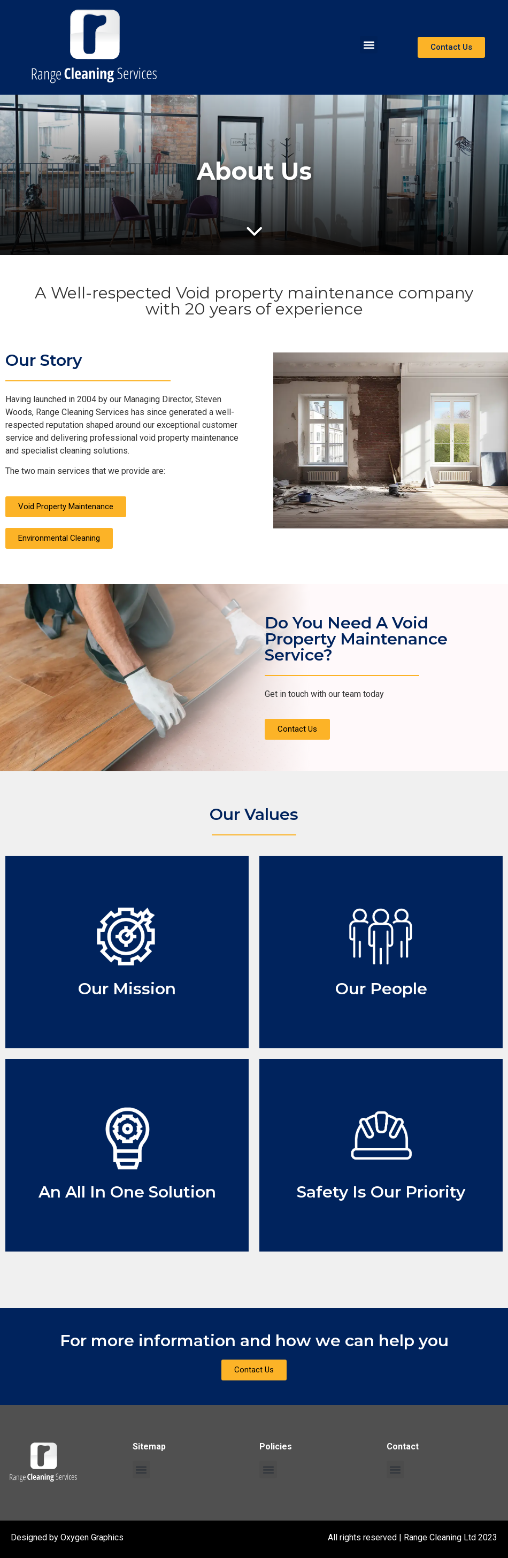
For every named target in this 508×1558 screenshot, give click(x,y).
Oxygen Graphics (92, 1537)
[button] (369, 44)
